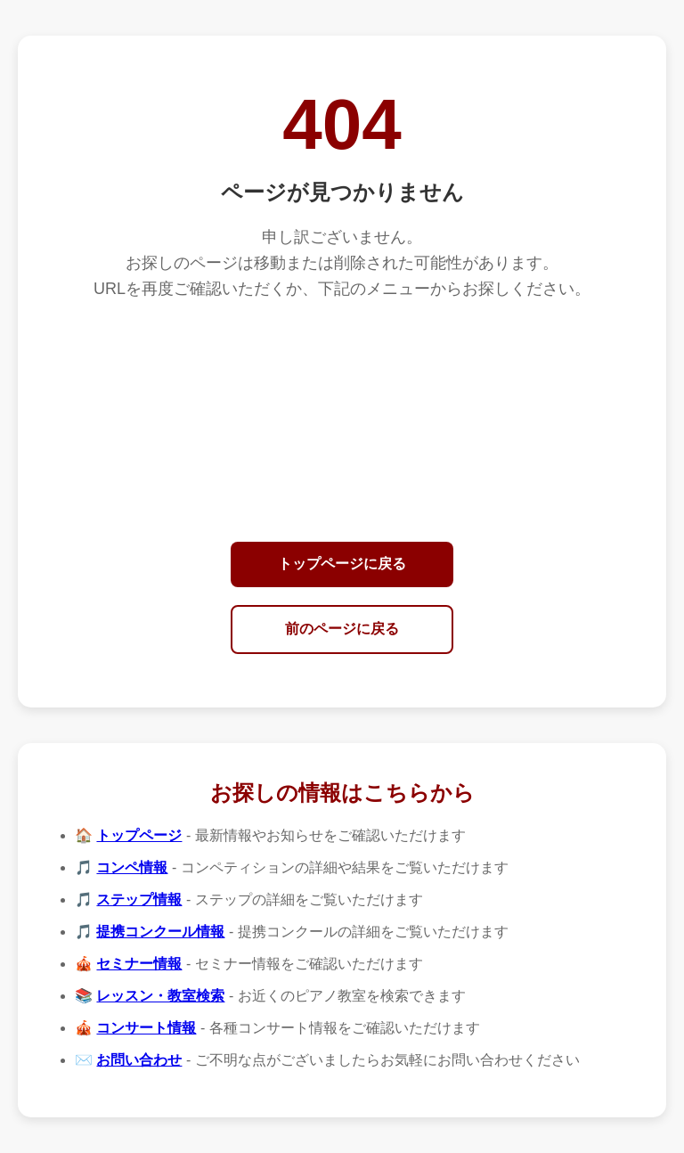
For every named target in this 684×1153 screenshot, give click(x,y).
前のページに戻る (342, 628)
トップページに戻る (342, 563)
